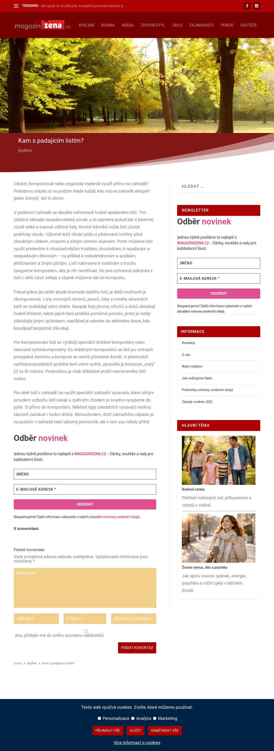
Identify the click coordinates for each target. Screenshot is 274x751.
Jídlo (115, 39)
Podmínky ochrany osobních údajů (207, 404)
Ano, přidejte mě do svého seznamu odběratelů (85, 647)
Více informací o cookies (136, 742)
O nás (186, 368)
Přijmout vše (107, 730)
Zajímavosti (140, 39)
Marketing (165, 718)
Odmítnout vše (165, 730)
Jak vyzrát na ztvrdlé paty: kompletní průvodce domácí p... (82, 6)
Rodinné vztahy (193, 503)
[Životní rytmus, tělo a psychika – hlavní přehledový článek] (218, 575)
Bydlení (24, 39)
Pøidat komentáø (137, 661)
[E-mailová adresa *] (85, 503)
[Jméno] (85, 487)
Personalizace (113, 718)
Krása (66, 39)
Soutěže (187, 39)
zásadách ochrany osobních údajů (115, 530)
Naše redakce (192, 380)
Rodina (46, 39)
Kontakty (188, 356)
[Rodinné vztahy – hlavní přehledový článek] (218, 497)
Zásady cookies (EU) (197, 415)
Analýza (141, 718)
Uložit (135, 730)
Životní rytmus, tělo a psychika (204, 581)
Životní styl (91, 39)
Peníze (165, 39)
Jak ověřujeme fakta (197, 392)
